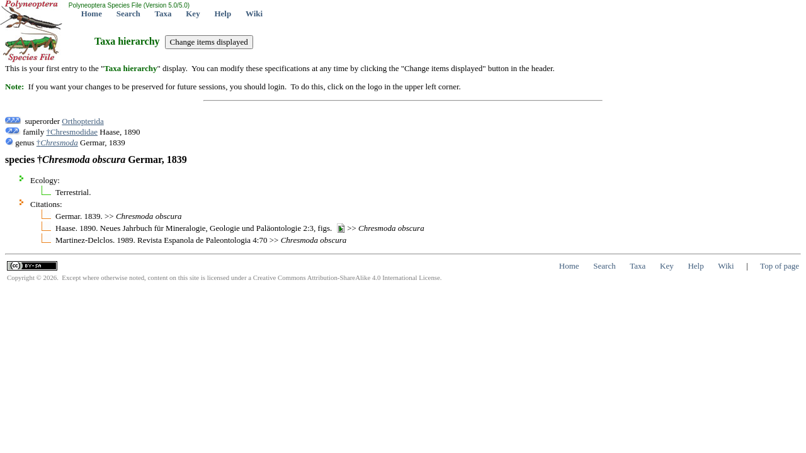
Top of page (779, 266)
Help (222, 13)
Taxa (163, 13)
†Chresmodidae (72, 132)
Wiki (254, 13)
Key (193, 13)
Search (128, 13)
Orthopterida (82, 121)
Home (91, 13)
